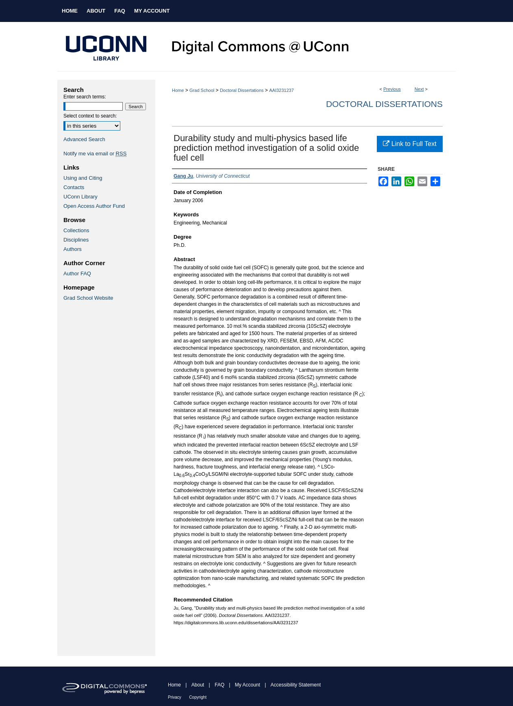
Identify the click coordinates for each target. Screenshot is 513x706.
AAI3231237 (281, 90)
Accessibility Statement (296, 685)
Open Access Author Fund (94, 206)
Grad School (201, 90)
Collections (76, 230)
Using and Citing (82, 178)
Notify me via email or (94, 153)
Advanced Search (84, 139)
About (197, 685)
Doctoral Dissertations (242, 90)
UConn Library (80, 197)
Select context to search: (90, 116)
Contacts (73, 187)
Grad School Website (88, 298)
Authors (72, 249)
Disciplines (76, 240)
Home (178, 90)
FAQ (219, 685)
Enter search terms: (84, 97)
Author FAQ (77, 273)
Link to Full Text (409, 143)
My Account (247, 685)
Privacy (174, 697)
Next (419, 89)
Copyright (198, 697)
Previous (392, 89)
